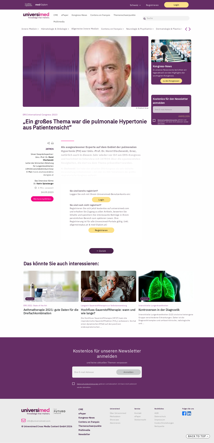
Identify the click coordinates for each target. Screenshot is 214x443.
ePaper (64, 15)
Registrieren (150, 5)
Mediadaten (115, 416)
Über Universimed (118, 413)
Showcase (114, 420)
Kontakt (138, 413)
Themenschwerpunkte (125, 15)
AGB (156, 413)
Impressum (159, 420)
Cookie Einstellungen (164, 423)
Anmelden (128, 372)
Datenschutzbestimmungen (167, 120)
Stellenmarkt (140, 420)
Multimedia (59, 21)
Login (175, 4)
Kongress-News (79, 15)
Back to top (198, 436)
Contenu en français (100, 15)
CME (56, 15)
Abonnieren (115, 423)
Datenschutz (160, 416)
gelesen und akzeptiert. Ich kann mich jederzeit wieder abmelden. (173, 120)
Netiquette (159, 426)
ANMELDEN (184, 116)
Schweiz (132, 5)
